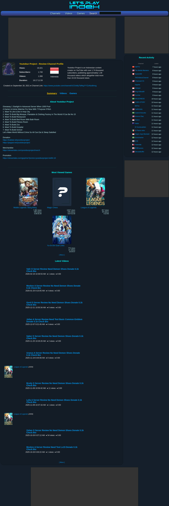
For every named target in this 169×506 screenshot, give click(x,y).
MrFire (137, 106)
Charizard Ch (139, 81)
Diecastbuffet (139, 152)
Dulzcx (137, 120)
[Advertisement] (62, 38)
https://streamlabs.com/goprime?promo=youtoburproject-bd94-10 (29, 158)
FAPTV (137, 67)
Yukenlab (138, 144)
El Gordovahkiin (140, 127)
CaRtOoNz (138, 109)
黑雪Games (139, 148)
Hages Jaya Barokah (142, 134)
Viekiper (138, 88)
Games (73, 93)
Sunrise (137, 95)
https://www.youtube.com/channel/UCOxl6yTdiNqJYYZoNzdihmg (70, 86)
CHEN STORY (140, 102)
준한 (136, 141)
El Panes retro (140, 130)
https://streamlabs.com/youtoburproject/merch (21, 150)
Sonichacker (139, 137)
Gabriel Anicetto (140, 113)
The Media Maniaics (142, 70)
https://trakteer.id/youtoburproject (16, 140)
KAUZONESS (140, 99)
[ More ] (62, 255)
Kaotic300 (138, 74)
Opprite (137, 85)
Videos (63, 93)
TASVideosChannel (141, 77)
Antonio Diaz (139, 116)
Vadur (137, 123)
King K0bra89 (139, 91)
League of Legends (21, 367)
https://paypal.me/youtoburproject (16, 143)
